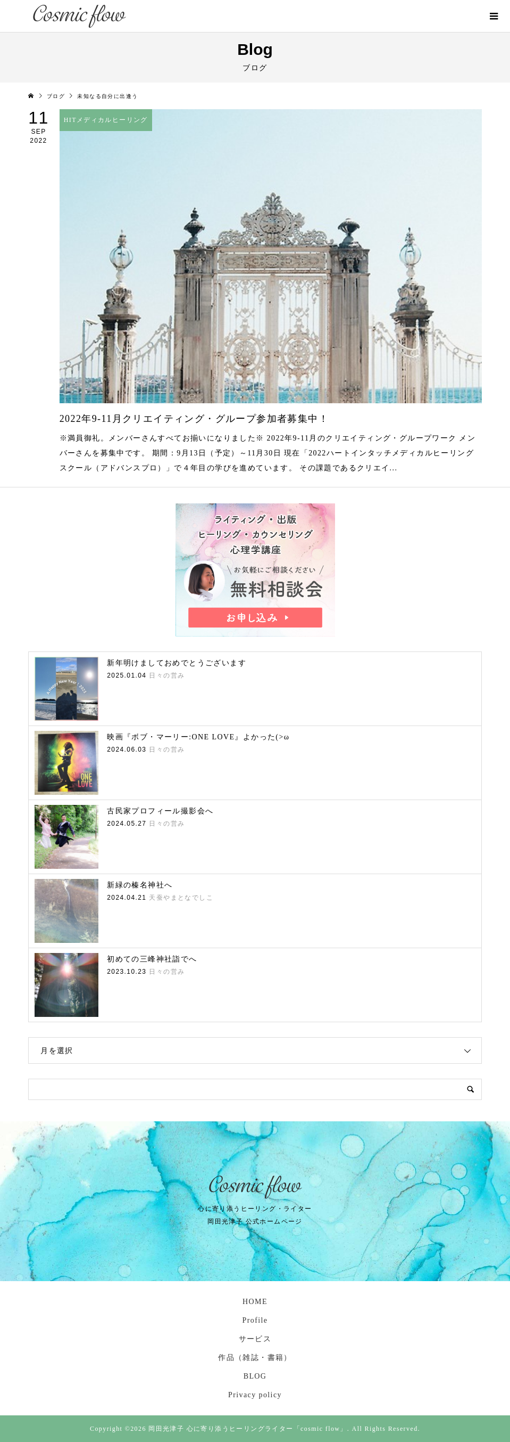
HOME (255, 1302)
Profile (255, 1320)
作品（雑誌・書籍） (255, 1358)
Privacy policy (255, 1395)
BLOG (255, 1376)
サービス (255, 1339)
